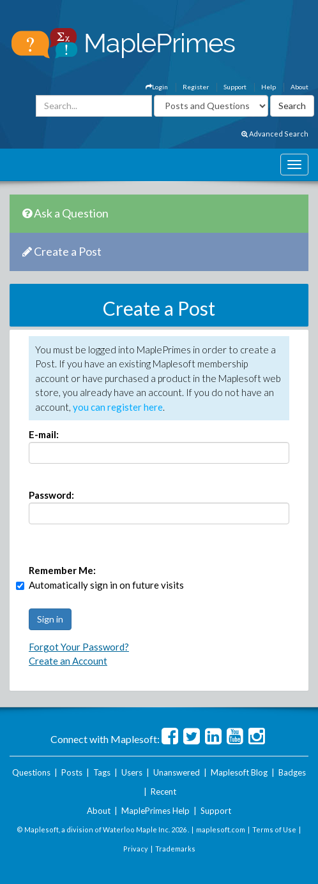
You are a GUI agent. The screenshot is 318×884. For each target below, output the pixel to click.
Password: (51, 495)
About (299, 87)
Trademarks (175, 848)
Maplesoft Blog (239, 772)
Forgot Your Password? (79, 646)
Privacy (135, 848)
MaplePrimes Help (155, 811)
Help (268, 87)
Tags (101, 772)
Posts (71, 772)
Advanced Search (274, 133)
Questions (31, 772)
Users (131, 772)
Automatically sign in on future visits (106, 585)
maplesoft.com (220, 829)
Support (234, 87)
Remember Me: (62, 570)
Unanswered (176, 772)
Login (157, 87)
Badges (292, 772)
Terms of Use (274, 829)
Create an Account (68, 661)
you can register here (118, 407)
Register (196, 87)
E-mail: (44, 434)
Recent (163, 791)
